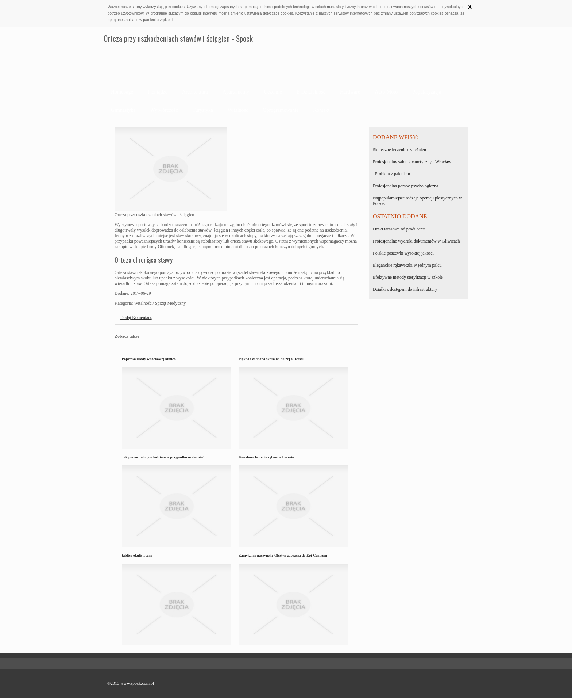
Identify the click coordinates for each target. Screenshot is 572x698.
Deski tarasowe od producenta (399, 229)
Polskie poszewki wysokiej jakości (403, 253)
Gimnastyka (123, 110)
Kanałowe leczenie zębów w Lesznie (266, 457)
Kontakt (321, 110)
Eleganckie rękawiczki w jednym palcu (407, 265)
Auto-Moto (386, 92)
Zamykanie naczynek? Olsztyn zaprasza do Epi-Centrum (283, 555)
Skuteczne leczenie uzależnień (399, 149)
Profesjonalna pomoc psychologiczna (405, 185)
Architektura (195, 92)
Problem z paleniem (391, 173)
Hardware (350, 92)
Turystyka (203, 110)
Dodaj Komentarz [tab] (136, 317)
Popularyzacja (426, 92)
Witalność (238, 110)
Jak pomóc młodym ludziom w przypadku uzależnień (163, 457)
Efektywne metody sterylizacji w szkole (408, 277)
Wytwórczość (164, 110)
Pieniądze (157, 92)
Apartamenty (236, 92)
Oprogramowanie (280, 110)
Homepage (122, 92)
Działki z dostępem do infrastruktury (405, 289)
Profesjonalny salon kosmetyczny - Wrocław (412, 161)
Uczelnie (273, 92)
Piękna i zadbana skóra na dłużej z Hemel (271, 359)
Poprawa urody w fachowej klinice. (149, 359)
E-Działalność (311, 92)
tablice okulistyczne (137, 555)
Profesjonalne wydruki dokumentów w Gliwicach (416, 241)
